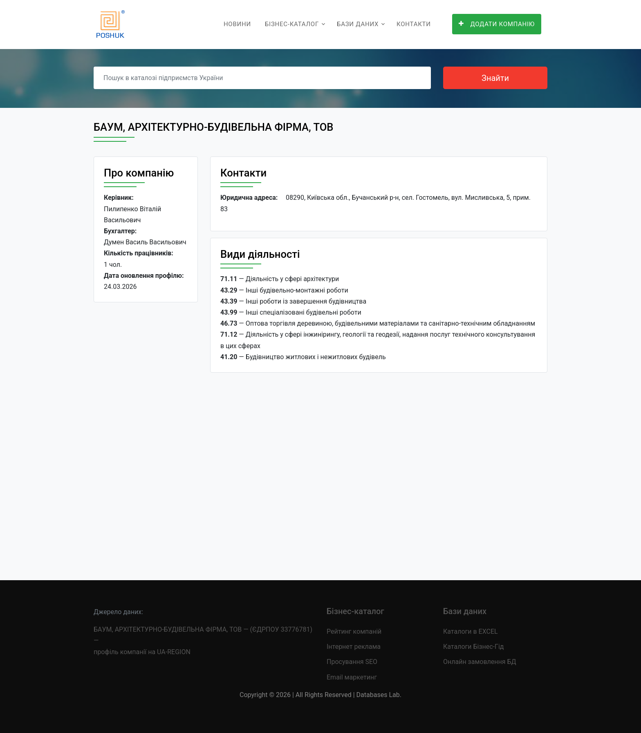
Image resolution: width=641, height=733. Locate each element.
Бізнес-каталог (292, 24)
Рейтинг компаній (354, 631)
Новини (237, 24)
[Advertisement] (146, 434)
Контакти (414, 24)
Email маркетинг (352, 677)
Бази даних (358, 24)
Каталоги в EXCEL (470, 631)
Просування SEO (352, 662)
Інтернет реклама (354, 646)
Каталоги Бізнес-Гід (473, 646)
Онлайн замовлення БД (479, 662)
